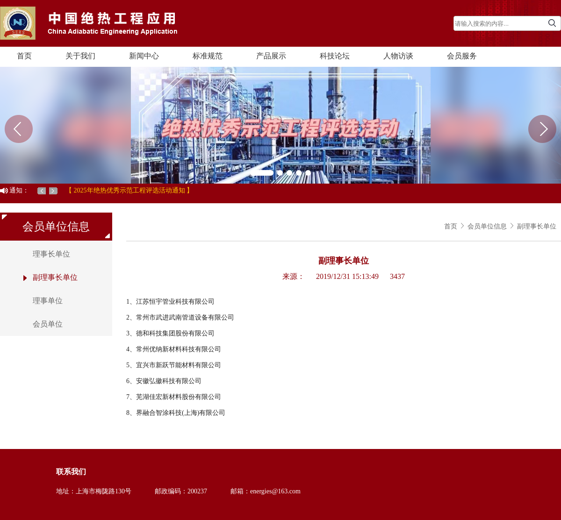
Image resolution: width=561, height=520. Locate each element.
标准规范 (208, 56)
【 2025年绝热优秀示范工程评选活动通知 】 (129, 190)
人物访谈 (398, 56)
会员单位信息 (487, 226)
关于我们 (80, 56)
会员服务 (462, 56)
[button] (261, 173)
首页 (24, 56)
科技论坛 (335, 56)
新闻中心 (144, 56)
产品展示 (271, 56)
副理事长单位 (536, 226)
